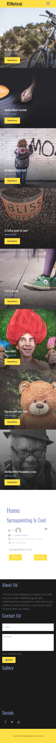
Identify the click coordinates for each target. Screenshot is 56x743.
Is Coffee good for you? (16, 230)
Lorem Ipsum (20, 535)
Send (9, 660)
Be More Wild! (11, 50)
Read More (12, 60)
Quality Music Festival (15, 110)
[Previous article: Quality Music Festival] (15, 557)
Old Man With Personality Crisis (20, 472)
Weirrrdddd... (10, 351)
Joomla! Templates (21, 736)
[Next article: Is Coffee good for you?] (40, 557)
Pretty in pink (11, 291)
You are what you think (15, 411)
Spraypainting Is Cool (15, 170)
